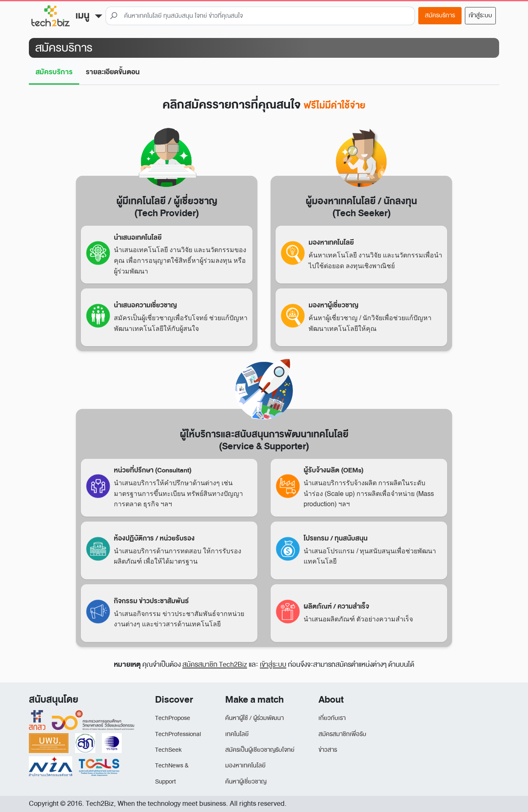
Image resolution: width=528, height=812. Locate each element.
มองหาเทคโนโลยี (245, 765)
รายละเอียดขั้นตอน (113, 72)
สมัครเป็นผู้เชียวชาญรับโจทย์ (260, 750)
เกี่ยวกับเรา (332, 718)
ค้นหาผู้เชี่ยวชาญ (245, 782)
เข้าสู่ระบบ (480, 15)
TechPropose (172, 718)
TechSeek (168, 750)
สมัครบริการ (440, 15)
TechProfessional (178, 734)
